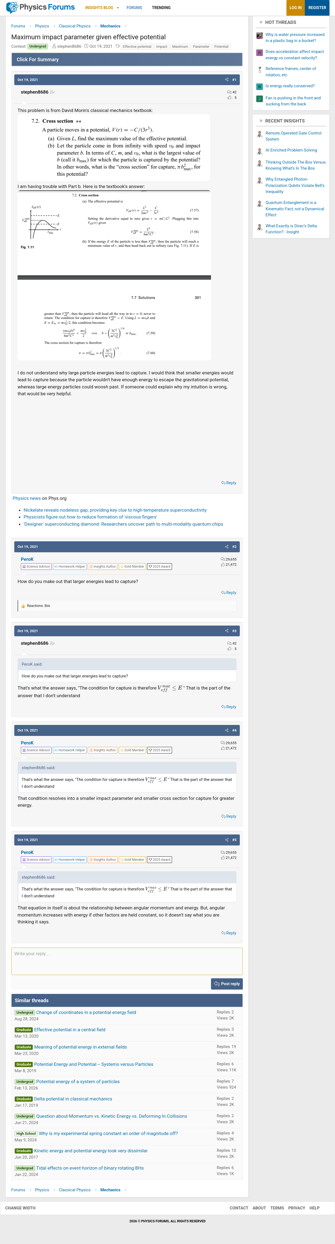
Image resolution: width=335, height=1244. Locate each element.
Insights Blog (99, 7)
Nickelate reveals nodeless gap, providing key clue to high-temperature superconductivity (115, 512)
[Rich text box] (127, 963)
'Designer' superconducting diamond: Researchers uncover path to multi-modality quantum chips (123, 526)
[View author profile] (102, 569)
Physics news (27, 500)
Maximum (180, 48)
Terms (271, 1210)
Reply (231, 484)
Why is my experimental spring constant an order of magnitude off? (108, 1135)
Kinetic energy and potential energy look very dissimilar (91, 1152)
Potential (221, 48)
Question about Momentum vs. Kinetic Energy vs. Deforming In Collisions (111, 1118)
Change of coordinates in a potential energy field (86, 1014)
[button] (118, 8)
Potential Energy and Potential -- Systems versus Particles (93, 1066)
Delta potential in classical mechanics (73, 1100)
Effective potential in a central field (69, 1031)
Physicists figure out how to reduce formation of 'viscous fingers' (90, 519)
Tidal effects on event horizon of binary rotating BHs (90, 1170)
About (254, 1210)
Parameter (201, 48)
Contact (233, 1210)
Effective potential (137, 48)
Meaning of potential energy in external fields (80, 1049)
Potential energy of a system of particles (78, 1083)
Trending (161, 7)
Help (309, 1210)
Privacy (291, 1210)
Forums (134, 7)
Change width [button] (26, 1210)
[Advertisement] (127, 438)
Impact (161, 48)
